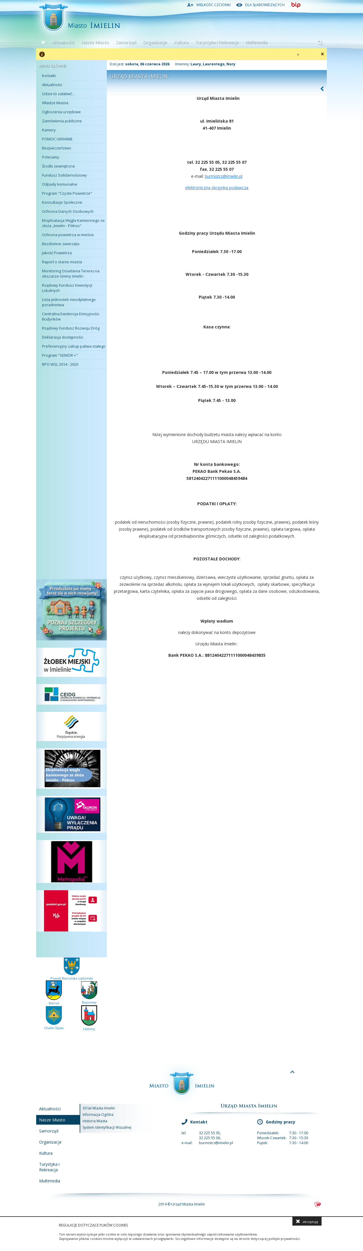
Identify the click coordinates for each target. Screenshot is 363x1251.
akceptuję (307, 1221)
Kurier (70, 542)
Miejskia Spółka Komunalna (70, 440)
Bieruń (54, 1000)
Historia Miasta (95, 1120)
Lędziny (89, 1026)
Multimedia (256, 42)
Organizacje (155, 42)
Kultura (181, 42)
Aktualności (63, 42)
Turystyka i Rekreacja (216, 42)
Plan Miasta (70, 379)
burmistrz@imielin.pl (223, 176)
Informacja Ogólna (98, 1114)
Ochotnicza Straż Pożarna (70, 461)
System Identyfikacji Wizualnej (107, 1127)
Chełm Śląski (54, 1025)
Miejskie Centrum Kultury (70, 399)
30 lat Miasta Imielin (99, 1108)
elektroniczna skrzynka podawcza (216, 187)
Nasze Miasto (95, 42)
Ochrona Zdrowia (70, 502)
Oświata (70, 481)
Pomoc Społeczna (70, 522)
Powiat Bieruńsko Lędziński (71, 976)
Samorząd (126, 42)
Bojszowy (89, 1000)
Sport (70, 420)
